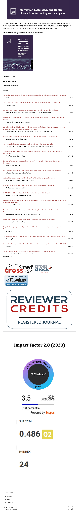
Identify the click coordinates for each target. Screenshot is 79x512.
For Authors (8, 499)
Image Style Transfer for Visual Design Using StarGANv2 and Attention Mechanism (29, 219)
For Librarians (9, 502)
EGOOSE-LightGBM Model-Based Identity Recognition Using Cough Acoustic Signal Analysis (32, 170)
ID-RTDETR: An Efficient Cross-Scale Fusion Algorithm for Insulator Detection (27, 193)
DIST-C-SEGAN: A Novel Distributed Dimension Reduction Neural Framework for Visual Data (32, 102)
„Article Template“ (56, 26)
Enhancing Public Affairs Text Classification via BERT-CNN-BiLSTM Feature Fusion (29, 251)
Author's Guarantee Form (48, 28)
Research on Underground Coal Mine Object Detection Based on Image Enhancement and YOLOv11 (34, 244)
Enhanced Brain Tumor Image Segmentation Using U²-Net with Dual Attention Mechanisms (31, 110)
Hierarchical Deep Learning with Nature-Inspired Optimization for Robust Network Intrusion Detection (34, 95)
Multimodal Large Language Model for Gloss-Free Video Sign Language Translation (29, 178)
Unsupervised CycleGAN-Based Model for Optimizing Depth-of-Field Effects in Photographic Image (34, 236)
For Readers (8, 496)
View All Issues (7, 256)
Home (5, 19)
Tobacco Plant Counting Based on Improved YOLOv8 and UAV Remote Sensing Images (30, 136)
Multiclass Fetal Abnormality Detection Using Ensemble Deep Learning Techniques (28, 185)
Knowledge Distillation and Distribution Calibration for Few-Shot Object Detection (28, 144)
